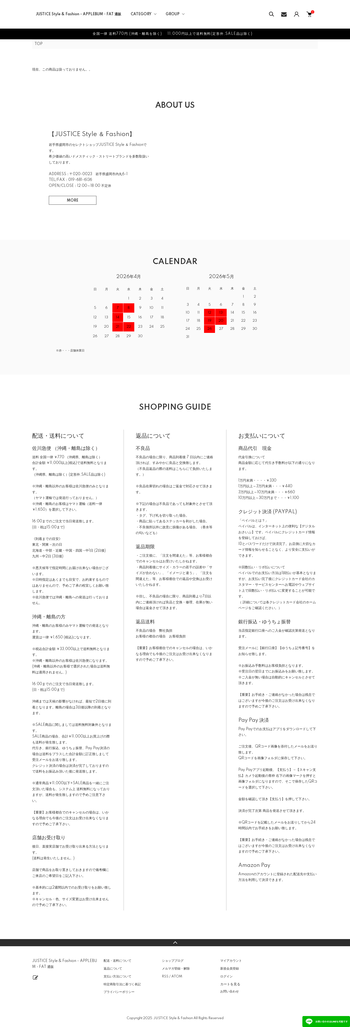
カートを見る (230, 984)
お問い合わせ (229, 991)
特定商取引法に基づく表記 (122, 984)
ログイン (226, 976)
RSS (165, 976)
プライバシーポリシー (119, 992)
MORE (72, 201)
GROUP (173, 14)
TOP (39, 44)
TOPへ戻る (175, 942)
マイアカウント (231, 960)
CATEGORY (141, 14)
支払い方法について (117, 976)
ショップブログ (173, 960)
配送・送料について (117, 960)
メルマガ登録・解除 (176, 968)
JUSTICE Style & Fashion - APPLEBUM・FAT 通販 (78, 14)
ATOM (176, 976)
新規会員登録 (229, 968)
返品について (113, 968)
